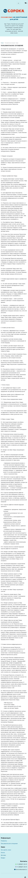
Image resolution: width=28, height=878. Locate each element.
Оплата (3, 852)
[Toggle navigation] (18, 3)
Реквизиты (4, 841)
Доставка (3, 855)
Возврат (3, 858)
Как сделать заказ (6, 850)
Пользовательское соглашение (9, 843)
